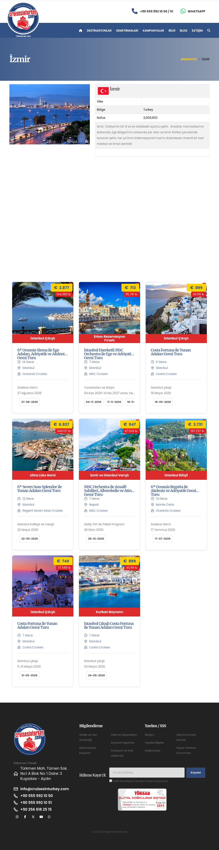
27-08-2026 (29, 402)
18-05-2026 (163, 402)
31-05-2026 (29, 675)
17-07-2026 (162, 538)
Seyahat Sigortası (122, 742)
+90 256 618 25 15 (36, 809)
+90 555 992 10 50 (36, 795)
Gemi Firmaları (127, 30)
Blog (183, 30)
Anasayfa (189, 59)
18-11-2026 (134, 402)
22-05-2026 (29, 538)
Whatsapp (196, 11)
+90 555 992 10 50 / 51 (156, 11)
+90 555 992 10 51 (36, 802)
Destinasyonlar (99, 30)
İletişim (197, 30)
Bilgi (172, 30)
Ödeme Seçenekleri (124, 735)
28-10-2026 (96, 538)
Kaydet (196, 772)
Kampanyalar (153, 30)
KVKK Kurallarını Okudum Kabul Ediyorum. (140, 781)
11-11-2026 (114, 402)
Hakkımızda (152, 750)
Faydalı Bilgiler (154, 742)
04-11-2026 (93, 402)
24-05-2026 (96, 675)
